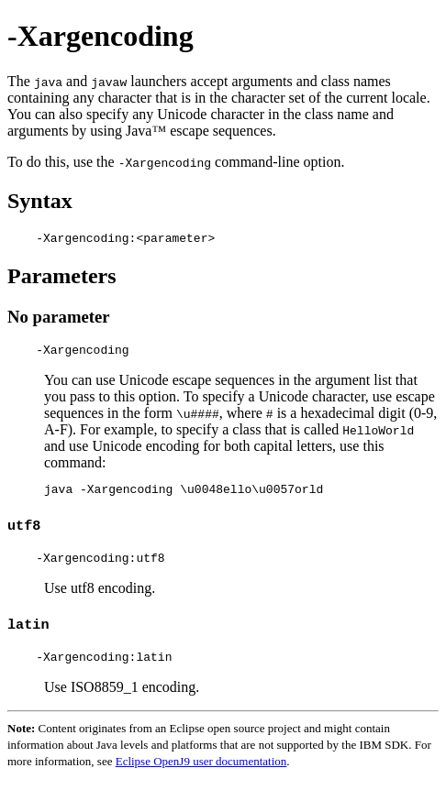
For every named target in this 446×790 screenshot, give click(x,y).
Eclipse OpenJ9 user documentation (201, 775)
